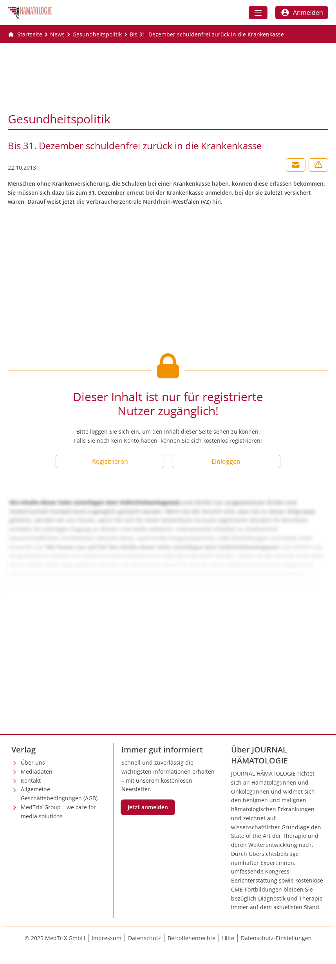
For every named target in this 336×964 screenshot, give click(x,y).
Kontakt (31, 780)
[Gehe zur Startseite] (25, 34)
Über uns (33, 762)
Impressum (106, 938)
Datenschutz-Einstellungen (276, 938)
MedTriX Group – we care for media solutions (58, 811)
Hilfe (228, 938)
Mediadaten (36, 771)
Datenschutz (144, 938)
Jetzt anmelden (148, 807)
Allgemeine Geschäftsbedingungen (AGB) (59, 793)
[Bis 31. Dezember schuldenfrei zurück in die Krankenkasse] (207, 34)
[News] (57, 34)
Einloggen (225, 461)
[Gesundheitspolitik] (97, 34)
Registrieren (110, 461)
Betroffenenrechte (191, 938)
